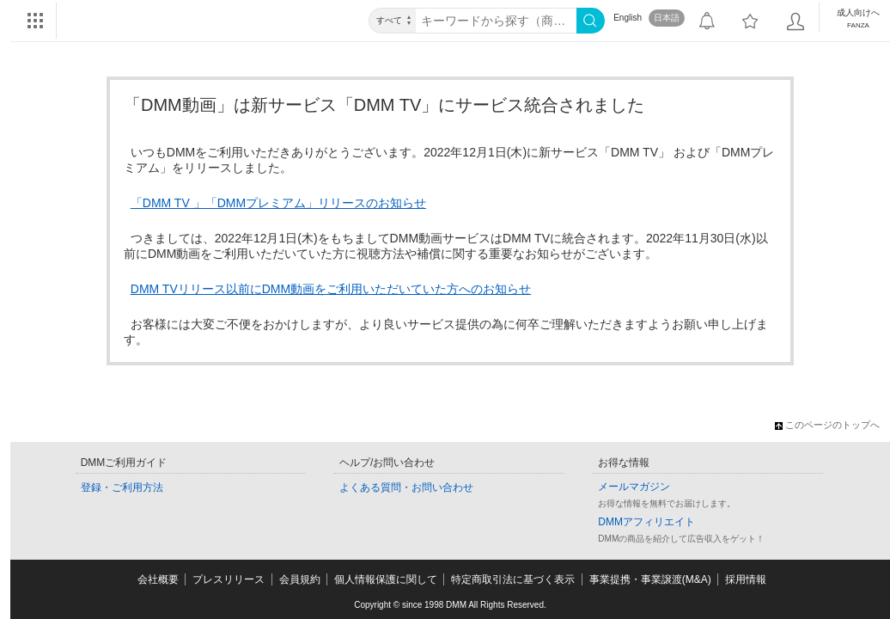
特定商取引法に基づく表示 (513, 579)
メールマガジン (634, 487)
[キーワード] (496, 21)
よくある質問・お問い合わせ (406, 487)
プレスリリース (228, 579)
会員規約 (299, 579)
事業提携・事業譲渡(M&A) (650, 579)
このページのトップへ (827, 425)
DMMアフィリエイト (646, 522)
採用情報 (745, 579)
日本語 (667, 17)
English (627, 17)
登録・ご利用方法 (122, 487)
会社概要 (158, 579)
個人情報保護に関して (385, 579)
